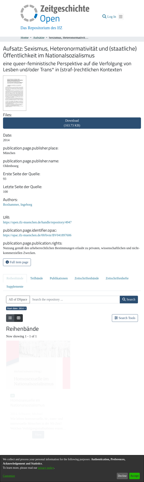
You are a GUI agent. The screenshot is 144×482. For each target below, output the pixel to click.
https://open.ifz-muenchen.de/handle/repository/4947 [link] (37, 222)
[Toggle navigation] (121, 17)
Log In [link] (111, 16)
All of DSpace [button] (18, 299)
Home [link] (25, 37)
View (38, 434)
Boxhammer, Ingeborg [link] (17, 204)
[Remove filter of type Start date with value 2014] (16, 308)
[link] (72, 125)
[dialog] (72, 468)
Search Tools (125, 318)
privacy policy (46, 467)
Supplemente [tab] (14, 286)
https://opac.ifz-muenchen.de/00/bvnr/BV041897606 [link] (37, 235)
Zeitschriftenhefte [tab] (117, 278)
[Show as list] (10, 318)
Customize (9, 475)
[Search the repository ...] (75, 299)
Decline (122, 475)
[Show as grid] (18, 318)
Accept (134, 475)
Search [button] (128, 299)
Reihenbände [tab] (14, 278)
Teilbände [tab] (36, 278)
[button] (104, 16)
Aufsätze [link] (38, 37)
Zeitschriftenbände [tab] (87, 278)
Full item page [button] (17, 262)
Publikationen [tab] (59, 278)
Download (72, 123)
